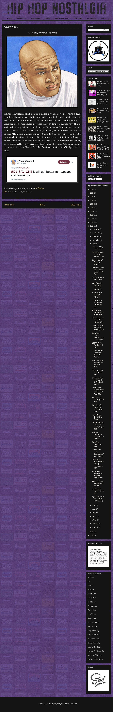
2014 (92, 536)
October (95, 237)
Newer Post (9, 205)
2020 (92, 211)
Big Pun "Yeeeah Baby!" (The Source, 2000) (103, 156)
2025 (92, 193)
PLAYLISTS (78, 18)
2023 (92, 201)
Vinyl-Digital (92, 602)
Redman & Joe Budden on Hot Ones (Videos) (98, 313)
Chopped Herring (93, 631)
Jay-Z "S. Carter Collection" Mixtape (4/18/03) (103, 138)
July (93, 505)
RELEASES (21, 18)
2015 (92, 532)
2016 (9, 192)
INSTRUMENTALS (61, 18)
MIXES (47, 18)
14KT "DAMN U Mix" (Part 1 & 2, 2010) (97, 345)
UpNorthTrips (92, 606)
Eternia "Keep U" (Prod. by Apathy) (97, 262)
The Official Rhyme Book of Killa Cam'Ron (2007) (103, 93)
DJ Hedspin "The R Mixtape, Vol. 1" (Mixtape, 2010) (98, 328)
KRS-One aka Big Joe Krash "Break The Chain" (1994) (103, 147)
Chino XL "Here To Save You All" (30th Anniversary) (103, 129)
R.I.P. (30, 192)
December (95, 229)
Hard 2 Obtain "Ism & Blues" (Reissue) (97, 417)
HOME (9, 18)
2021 (92, 208)
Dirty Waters (92, 614)
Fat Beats (91, 577)
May (94, 513)
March (94, 520)
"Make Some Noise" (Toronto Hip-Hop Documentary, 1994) (98, 464)
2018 (92, 219)
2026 (92, 190)
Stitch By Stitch (93, 623)
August (94, 244)
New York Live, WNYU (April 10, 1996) (98, 400)
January (95, 527)
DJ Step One (92, 594)
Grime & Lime (92, 618)
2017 (92, 222)
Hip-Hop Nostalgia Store (96, 659)
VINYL (103, 18)
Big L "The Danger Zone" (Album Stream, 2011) (98, 499)
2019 (92, 215)
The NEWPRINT (93, 627)
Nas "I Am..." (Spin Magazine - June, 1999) (103, 111)
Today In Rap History (95, 647)
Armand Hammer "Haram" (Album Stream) (102, 165)
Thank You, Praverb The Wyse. (97, 444)
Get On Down (92, 598)
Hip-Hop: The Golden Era (96, 651)
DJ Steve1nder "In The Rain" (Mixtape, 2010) (98, 320)
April (94, 516)
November (95, 233)
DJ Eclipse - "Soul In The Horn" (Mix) (97, 372)
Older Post (76, 205)
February (95, 524)
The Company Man (94, 639)
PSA (27, 192)
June (94, 509)
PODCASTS (91, 18)
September (96, 240)
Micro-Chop (92, 610)
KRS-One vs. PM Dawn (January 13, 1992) (103, 84)
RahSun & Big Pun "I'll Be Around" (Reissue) (98, 484)
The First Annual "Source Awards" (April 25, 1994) (102, 102)
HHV (89, 582)
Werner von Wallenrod (95, 655)
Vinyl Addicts (92, 590)
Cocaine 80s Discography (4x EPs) (98, 491)
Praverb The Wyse (18, 192)
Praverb (90, 586)
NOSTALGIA (35, 18)
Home (42, 205)
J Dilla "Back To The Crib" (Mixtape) (97, 295)
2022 (92, 204)
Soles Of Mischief (93, 635)
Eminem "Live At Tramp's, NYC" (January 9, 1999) (103, 120)
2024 (92, 197)
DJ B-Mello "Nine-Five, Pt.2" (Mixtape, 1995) (98, 255)
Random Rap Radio (94, 643)
